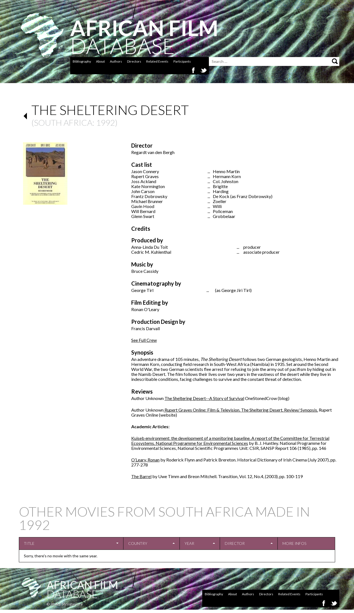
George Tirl (142, 290)
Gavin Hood (142, 206)
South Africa (63, 122)
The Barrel (141, 476)
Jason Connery (145, 171)
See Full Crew (144, 340)
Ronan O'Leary (145, 309)
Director (235, 543)
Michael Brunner (147, 201)
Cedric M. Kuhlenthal (151, 252)
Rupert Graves (145, 176)
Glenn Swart (142, 216)
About (100, 61)
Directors (134, 61)
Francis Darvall (145, 328)
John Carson (143, 191)
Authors (116, 61)
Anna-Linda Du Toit (149, 247)
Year (189, 543)
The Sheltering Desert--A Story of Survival (204, 398)
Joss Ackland (143, 181)
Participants (182, 61)
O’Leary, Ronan (145, 459)
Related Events (157, 61)
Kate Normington (148, 186)
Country (137, 543)
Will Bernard (143, 211)
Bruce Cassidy (144, 271)
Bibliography (82, 61)
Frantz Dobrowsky (149, 196)
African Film (82, 584)
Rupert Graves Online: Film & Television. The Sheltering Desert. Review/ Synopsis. (241, 409)
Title (29, 543)
